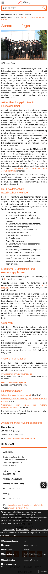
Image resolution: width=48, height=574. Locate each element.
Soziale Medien (8, 560)
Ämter (20, 14)
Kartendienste (7, 554)
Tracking (5, 545)
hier (6, 279)
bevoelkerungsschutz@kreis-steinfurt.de (25, 505)
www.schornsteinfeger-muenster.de (16, 374)
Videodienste (7, 550)
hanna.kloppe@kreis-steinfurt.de (21, 438)
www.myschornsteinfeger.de (13, 382)
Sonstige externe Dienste (8, 565)
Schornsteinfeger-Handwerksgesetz (16, 395)
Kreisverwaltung (8, 14)
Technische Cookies (9, 541)
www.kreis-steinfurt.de (18, 508)
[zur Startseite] (24, 4)
